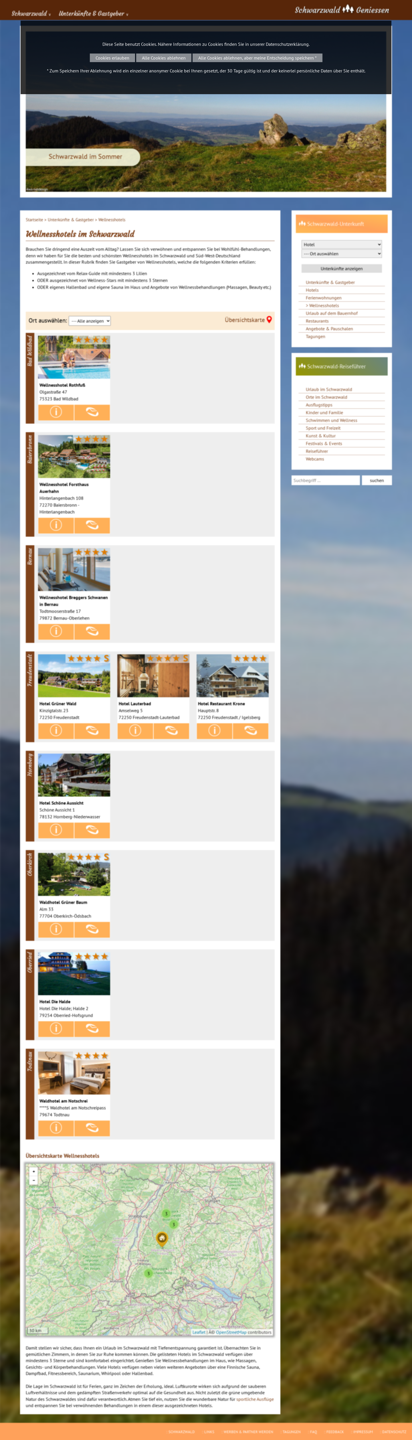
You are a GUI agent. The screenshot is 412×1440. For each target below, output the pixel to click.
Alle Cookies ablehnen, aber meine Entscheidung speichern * (257, 58)
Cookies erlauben (112, 58)
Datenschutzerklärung (287, 44)
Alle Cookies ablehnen (164, 58)
